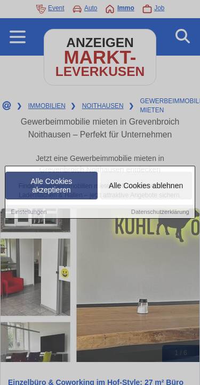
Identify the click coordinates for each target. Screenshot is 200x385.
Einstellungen (28, 212)
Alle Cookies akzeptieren (52, 186)
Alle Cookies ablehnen (146, 186)
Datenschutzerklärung (160, 212)
